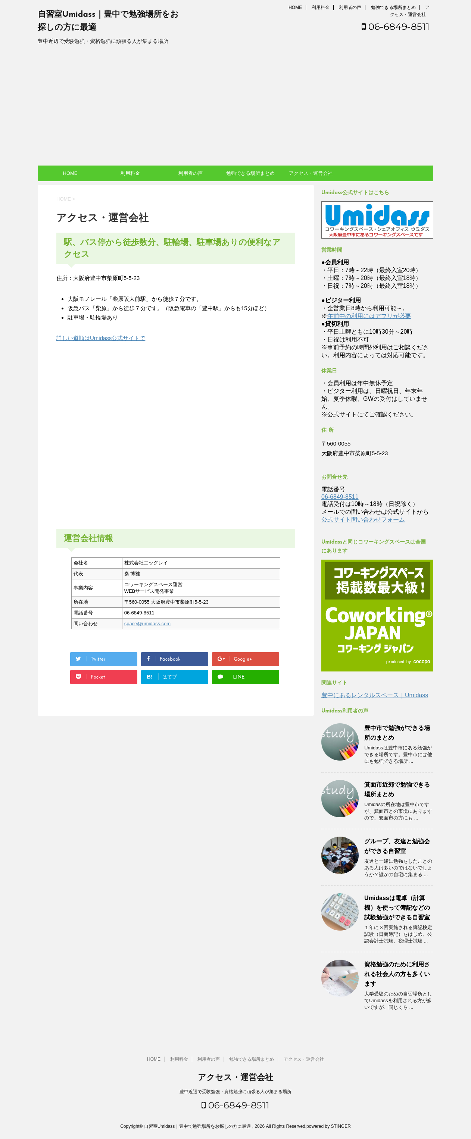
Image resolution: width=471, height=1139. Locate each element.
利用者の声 (350, 7)
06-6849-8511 (396, 26)
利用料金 (321, 7)
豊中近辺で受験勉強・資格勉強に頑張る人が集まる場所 (235, 1091)
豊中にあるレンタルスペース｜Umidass (374, 695)
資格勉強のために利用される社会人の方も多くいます (397, 974)
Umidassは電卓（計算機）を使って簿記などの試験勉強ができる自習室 (397, 908)
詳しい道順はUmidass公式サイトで (100, 338)
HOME (295, 7)
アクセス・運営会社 (311, 173)
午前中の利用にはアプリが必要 (369, 316)
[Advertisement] (235, 109)
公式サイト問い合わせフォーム (363, 519)
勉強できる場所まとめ (393, 7)
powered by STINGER (328, 1126)
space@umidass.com (147, 623)
